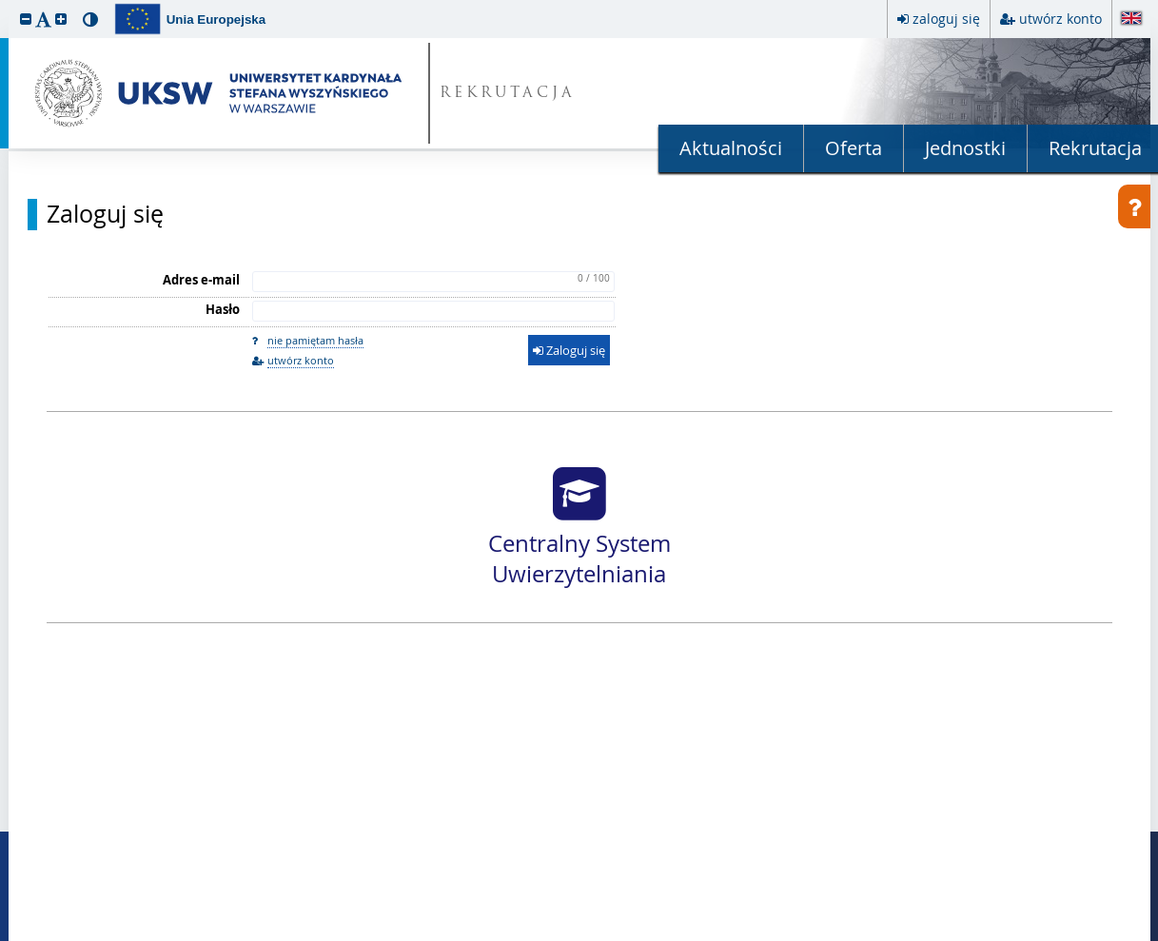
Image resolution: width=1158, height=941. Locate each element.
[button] (25, 19)
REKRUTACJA (508, 94)
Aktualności (730, 148)
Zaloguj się (105, 214)
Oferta (853, 148)
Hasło (223, 309)
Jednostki (965, 148)
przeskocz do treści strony (5, 5)
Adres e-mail (201, 279)
